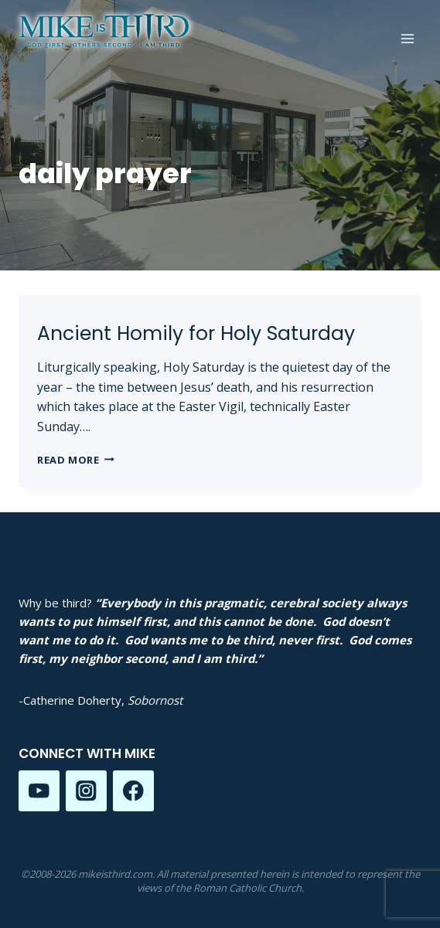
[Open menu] (407, 38)
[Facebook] (133, 790)
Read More (75, 460)
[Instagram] (86, 790)
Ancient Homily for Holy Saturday (196, 333)
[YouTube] (39, 790)
